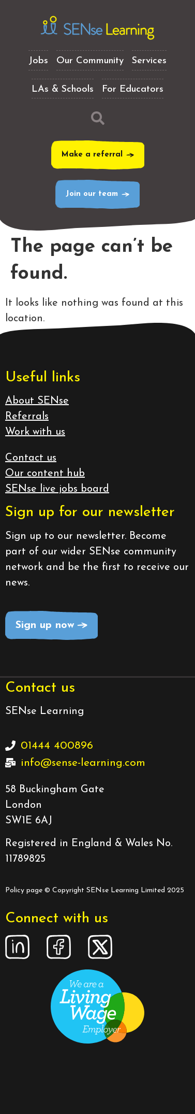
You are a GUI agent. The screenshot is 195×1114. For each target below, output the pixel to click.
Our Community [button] (90, 61)
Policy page (23, 890)
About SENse (37, 401)
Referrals (27, 416)
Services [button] (149, 61)
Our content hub (45, 473)
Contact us (30, 458)
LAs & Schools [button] (63, 89)
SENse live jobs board (57, 489)
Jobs (38, 61)
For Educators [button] (132, 89)
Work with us (35, 432)
